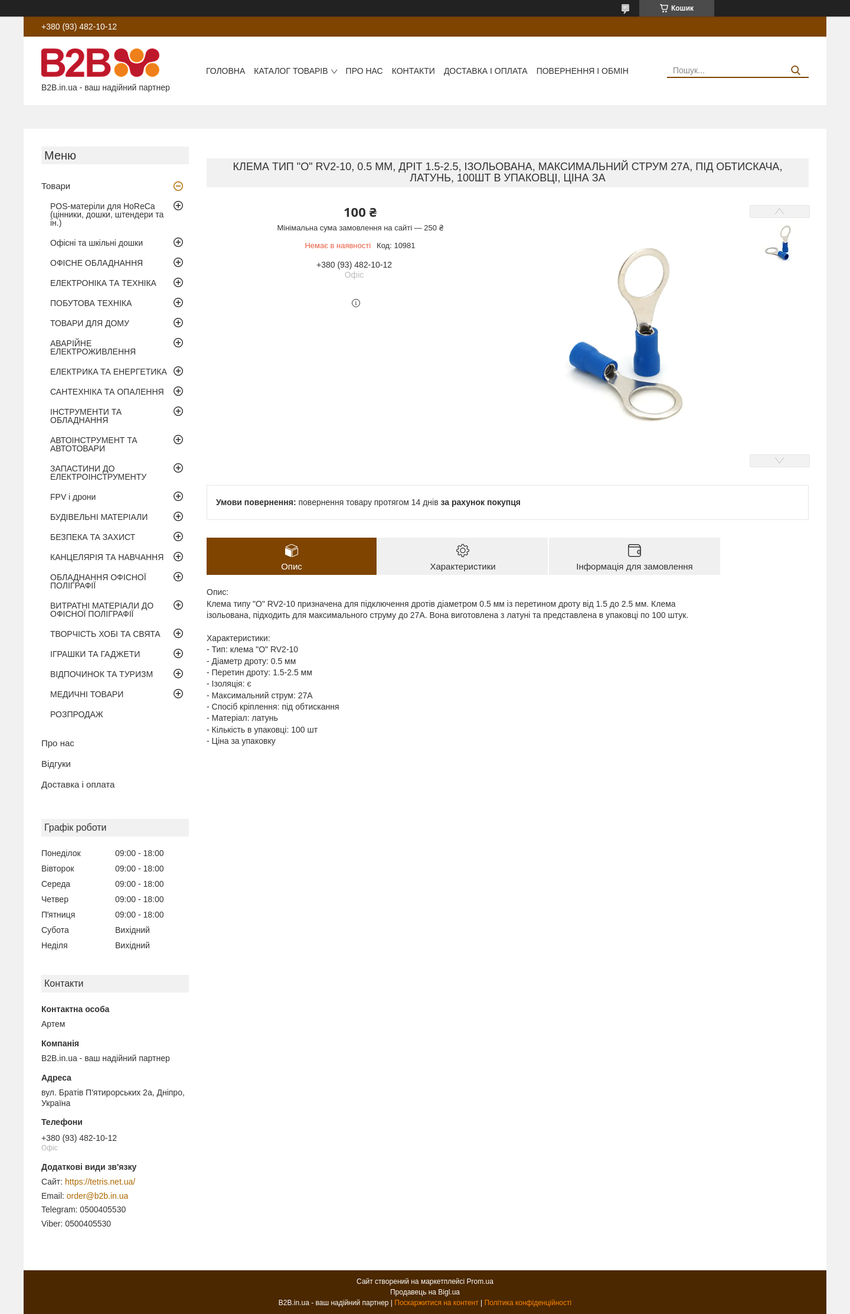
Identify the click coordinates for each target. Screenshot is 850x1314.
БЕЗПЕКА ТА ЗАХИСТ (92, 537)
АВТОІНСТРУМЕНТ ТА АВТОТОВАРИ (94, 444)
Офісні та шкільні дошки (96, 243)
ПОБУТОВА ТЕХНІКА (91, 303)
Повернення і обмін (583, 71)
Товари (55, 186)
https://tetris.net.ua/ (100, 1181)
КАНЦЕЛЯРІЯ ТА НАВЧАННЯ (107, 557)
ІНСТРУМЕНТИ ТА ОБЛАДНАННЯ (86, 416)
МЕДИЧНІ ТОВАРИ (86, 694)
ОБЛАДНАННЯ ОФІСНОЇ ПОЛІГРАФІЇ (98, 581)
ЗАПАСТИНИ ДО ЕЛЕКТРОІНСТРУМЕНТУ (98, 473)
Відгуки (56, 764)
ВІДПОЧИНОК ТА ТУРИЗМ (101, 674)
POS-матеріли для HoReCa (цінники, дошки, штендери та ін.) (107, 214)
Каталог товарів (291, 71)
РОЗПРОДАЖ (76, 714)
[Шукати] (795, 70)
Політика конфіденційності (528, 1303)
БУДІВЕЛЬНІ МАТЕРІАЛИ (99, 517)
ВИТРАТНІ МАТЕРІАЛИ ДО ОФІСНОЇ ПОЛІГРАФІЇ (101, 610)
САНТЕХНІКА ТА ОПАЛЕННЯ (107, 391)
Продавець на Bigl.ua (425, 1292)
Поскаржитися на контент (436, 1303)
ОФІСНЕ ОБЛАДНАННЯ (96, 263)
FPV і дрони (73, 497)
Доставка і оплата (486, 71)
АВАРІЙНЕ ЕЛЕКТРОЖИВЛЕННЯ (93, 347)
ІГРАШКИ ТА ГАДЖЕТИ (95, 654)
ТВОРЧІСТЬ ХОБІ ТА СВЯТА (105, 634)
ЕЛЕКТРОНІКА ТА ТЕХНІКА (103, 283)
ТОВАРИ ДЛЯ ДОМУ (89, 323)
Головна (225, 71)
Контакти (413, 71)
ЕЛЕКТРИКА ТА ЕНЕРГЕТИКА (108, 371)
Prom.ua (480, 1281)
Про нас (364, 71)
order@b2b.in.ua (98, 1196)
